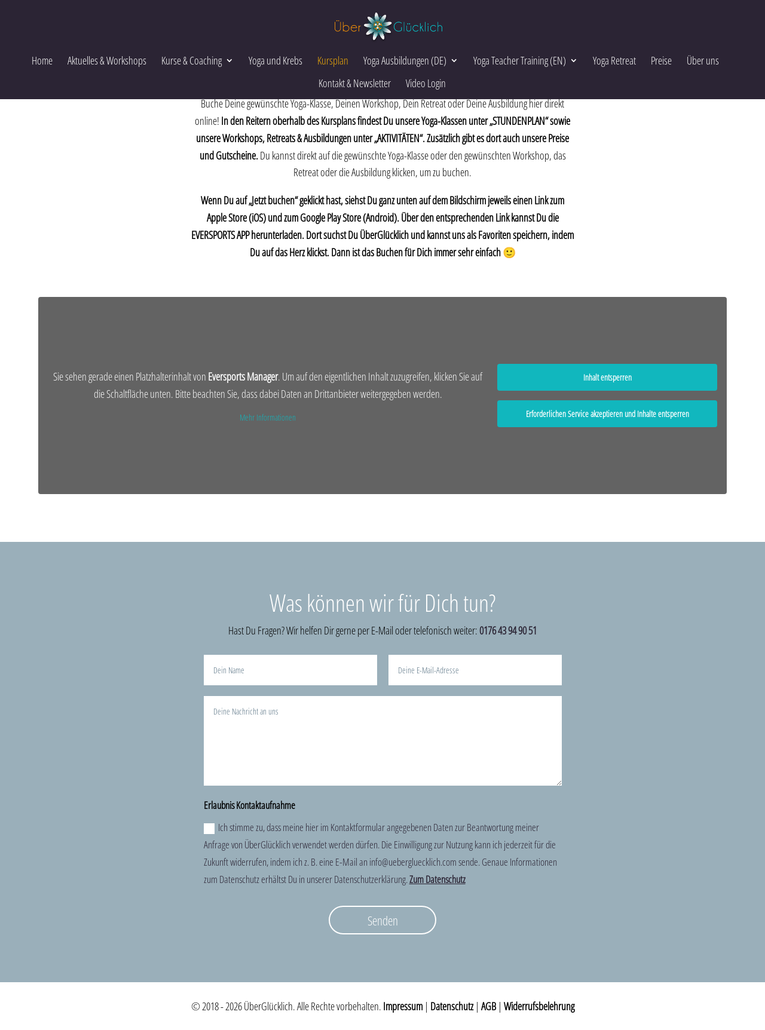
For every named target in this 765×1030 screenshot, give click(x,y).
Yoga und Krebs (275, 61)
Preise (661, 61)
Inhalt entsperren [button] (607, 377)
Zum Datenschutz (437, 879)
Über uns (703, 61)
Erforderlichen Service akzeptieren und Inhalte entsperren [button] (607, 413)
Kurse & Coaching (191, 61)
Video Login (426, 83)
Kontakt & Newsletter (355, 83)
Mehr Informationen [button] (268, 417)
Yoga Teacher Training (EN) (519, 61)
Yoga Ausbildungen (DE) (404, 61)
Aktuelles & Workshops (107, 61)
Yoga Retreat (614, 61)
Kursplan (332, 61)
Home (42, 61)
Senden (383, 920)
